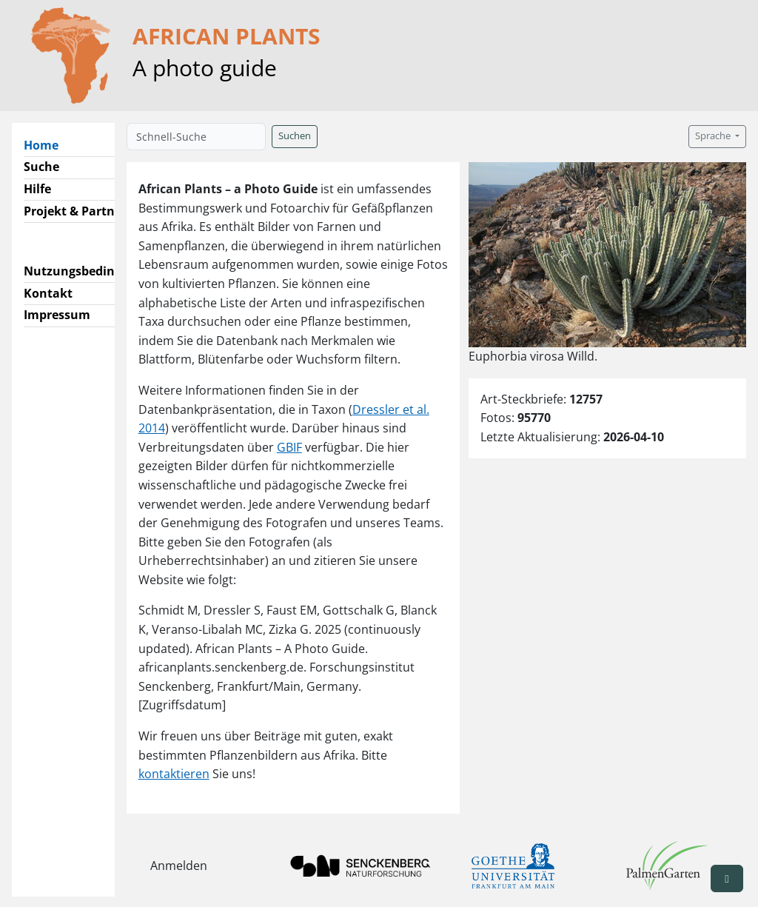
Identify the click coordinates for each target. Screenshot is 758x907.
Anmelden (178, 865)
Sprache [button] (714, 136)
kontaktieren (173, 774)
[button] (727, 878)
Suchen (294, 136)
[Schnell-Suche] (196, 136)
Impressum (57, 315)
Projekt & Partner (75, 211)
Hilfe (37, 189)
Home (47, 144)
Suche (41, 166)
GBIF (289, 447)
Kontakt (48, 293)
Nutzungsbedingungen (91, 271)
